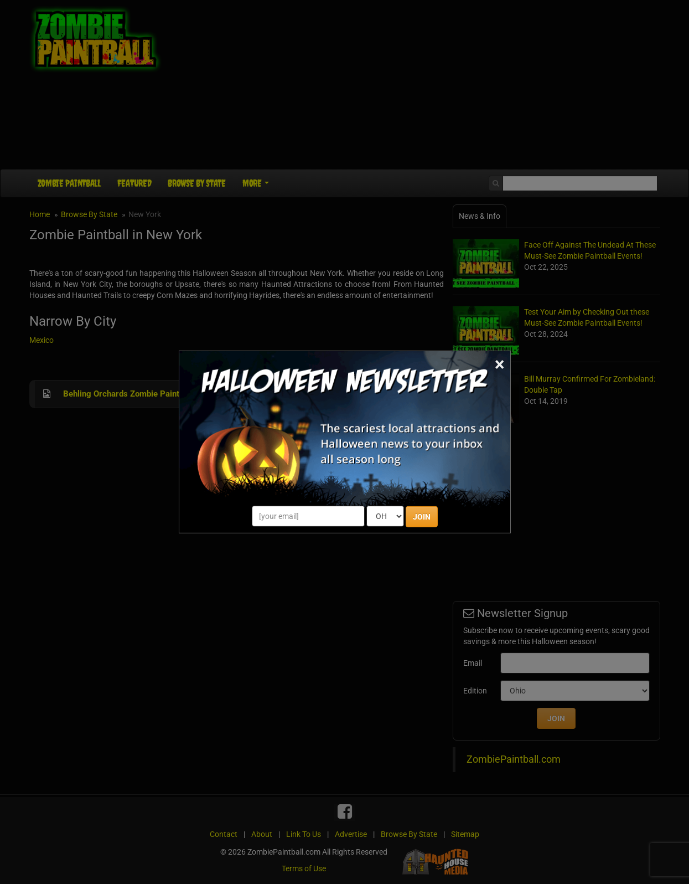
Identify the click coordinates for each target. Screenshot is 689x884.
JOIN (422, 516)
